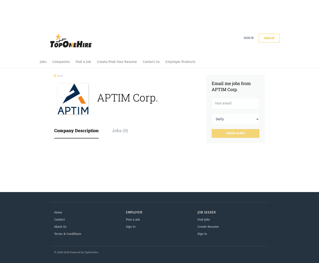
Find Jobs (203, 219)
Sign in (249, 38)
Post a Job (133, 219)
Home (58, 212)
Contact (59, 219)
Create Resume (208, 227)
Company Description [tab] (76, 130)
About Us (60, 227)
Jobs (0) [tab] (120, 130)
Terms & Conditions (67, 234)
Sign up (269, 38)
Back (59, 75)
